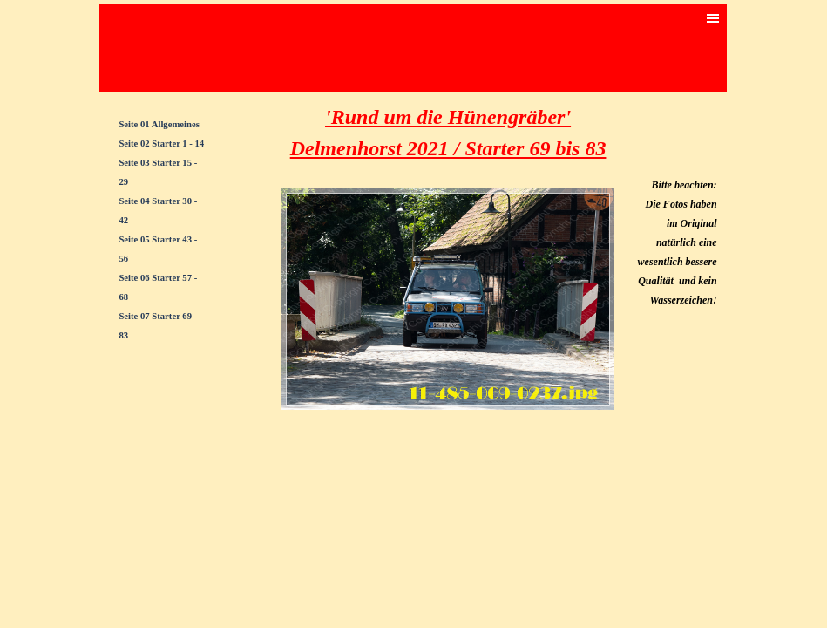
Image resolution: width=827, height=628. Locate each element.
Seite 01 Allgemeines (159, 124)
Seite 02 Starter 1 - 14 (161, 143)
